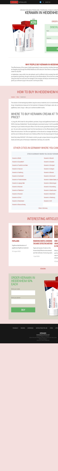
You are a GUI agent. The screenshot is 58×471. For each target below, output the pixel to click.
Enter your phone (15, 297)
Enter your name (15, 289)
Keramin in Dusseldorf (18, 162)
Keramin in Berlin (16, 158)
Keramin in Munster (17, 187)
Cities (51, 328)
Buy (23, 309)
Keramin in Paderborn (18, 190)
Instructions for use (41, 328)
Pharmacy (15, 328)
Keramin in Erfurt (16, 197)
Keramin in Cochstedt (18, 176)
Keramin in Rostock (17, 194)
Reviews (23, 328)
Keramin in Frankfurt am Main (20, 165)
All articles (43, 268)
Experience (30, 328)
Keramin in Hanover (17, 169)
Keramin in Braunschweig (19, 204)
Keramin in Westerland (18, 201)
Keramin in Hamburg (17, 172)
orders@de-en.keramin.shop (43, 334)
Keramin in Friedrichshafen (19, 179)
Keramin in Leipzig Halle (18, 183)
